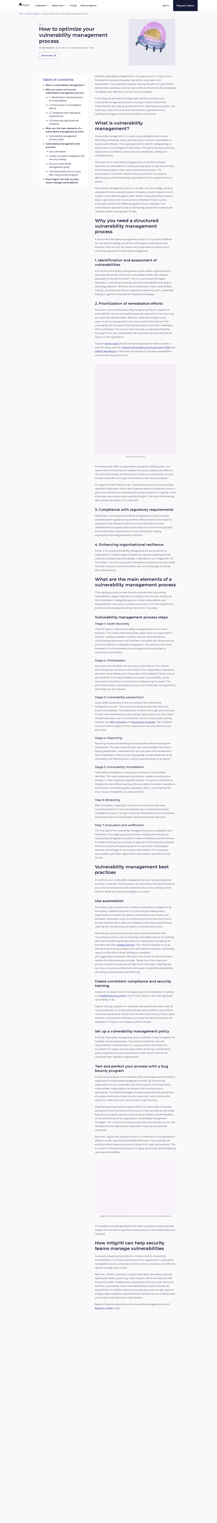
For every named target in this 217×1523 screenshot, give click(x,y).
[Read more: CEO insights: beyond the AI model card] (47, 1364)
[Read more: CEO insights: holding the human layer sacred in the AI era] (169, 1364)
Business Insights (33, 14)
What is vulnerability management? (65, 85)
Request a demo (104, 1308)
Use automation (57, 151)
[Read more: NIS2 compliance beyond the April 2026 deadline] (108, 1364)
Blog (21, 14)
